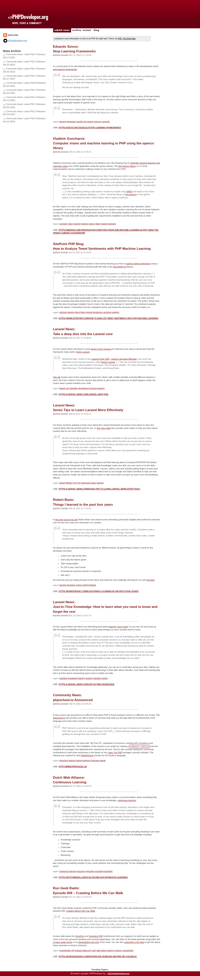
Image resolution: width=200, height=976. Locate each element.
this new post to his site (66, 519)
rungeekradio (65, 950)
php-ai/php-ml (119, 267)
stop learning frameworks (65, 69)
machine (77, 224)
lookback (92, 585)
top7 (75, 483)
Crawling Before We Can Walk (80, 911)
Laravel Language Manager (124, 359)
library (98, 224)
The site (57, 377)
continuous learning (126, 800)
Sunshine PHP (96, 936)
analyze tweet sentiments (138, 263)
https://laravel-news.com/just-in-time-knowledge (86, 684)
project (79, 585)
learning (62, 122)
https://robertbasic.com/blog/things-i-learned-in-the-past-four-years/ (98, 591)
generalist (90, 871)
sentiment (107, 312)
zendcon (118, 950)
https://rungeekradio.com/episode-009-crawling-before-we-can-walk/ (98, 956)
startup (104, 950)
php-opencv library (127, 166)
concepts (106, 122)
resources (81, 871)
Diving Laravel (83, 352)
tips (79, 483)
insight (85, 585)
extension (112, 224)
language (95, 761)
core (67, 388)
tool (85, 122)
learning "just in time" (119, 626)
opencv (92, 224)
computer (63, 224)
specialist (99, 871)
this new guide (104, 428)
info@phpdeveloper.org (118, 973)
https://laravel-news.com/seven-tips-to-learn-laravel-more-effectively (99, 489)
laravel (62, 388)
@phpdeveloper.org (15, 40)
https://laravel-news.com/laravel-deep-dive (83, 394)
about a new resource (101, 349)
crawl (93, 950)
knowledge (72, 678)
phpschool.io (59, 718)
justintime (63, 678)
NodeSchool (87, 755)
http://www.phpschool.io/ (73, 767)
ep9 (72, 950)
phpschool (63, 761)
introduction (98, 312)
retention (97, 678)
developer (71, 585)
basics (93, 483)
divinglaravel (83, 388)
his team (150, 580)
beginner (87, 761)
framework (71, 122)
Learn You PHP (115, 752)
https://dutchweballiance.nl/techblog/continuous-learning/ (93, 877)
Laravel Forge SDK (100, 359)
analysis (115, 312)
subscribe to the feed (134, 942)
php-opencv (131, 194)
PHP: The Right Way (127, 39)
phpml (77, 312)
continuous (64, 871)
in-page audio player (62, 942)
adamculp (86, 950)
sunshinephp (128, 950)
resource (97, 122)
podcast (78, 950)
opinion (90, 122)
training (79, 761)
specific (79, 122)
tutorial (104, 224)
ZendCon (79, 936)
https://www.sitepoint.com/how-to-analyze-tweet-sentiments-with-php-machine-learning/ (108, 318)
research (89, 678)
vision (70, 224)
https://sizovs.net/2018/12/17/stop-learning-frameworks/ (90, 128)
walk (98, 950)
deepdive (74, 388)
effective (69, 483)
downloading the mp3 (88, 942)
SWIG (129, 191)
